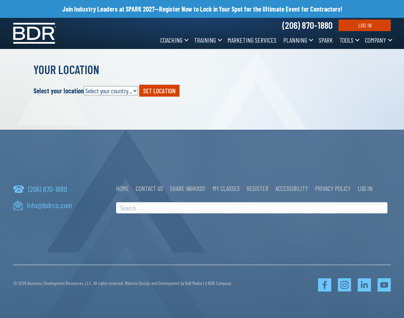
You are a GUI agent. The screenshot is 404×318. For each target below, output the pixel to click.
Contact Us (149, 188)
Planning (295, 40)
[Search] (251, 207)
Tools (346, 40)
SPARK (326, 40)
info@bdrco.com (49, 205)
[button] (186, 40)
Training (205, 40)
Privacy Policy (333, 188)
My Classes (226, 188)
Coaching (171, 40)
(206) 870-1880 (307, 25)
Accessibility (291, 188)
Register (257, 188)
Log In (365, 25)
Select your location (58, 91)
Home (122, 188)
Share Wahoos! (188, 188)
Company (375, 40)
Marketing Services (251, 40)
